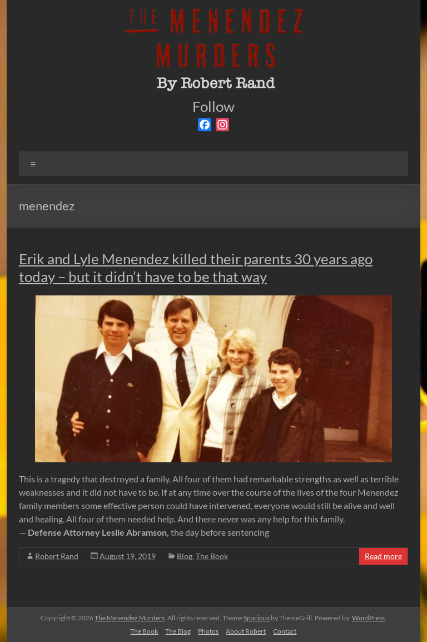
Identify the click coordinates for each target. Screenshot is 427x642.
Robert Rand (56, 556)
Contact (284, 631)
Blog (184, 556)
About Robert (246, 631)
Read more (383, 556)
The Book (212, 556)
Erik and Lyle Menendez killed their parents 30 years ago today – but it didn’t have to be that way (196, 267)
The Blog (178, 631)
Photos (208, 631)
